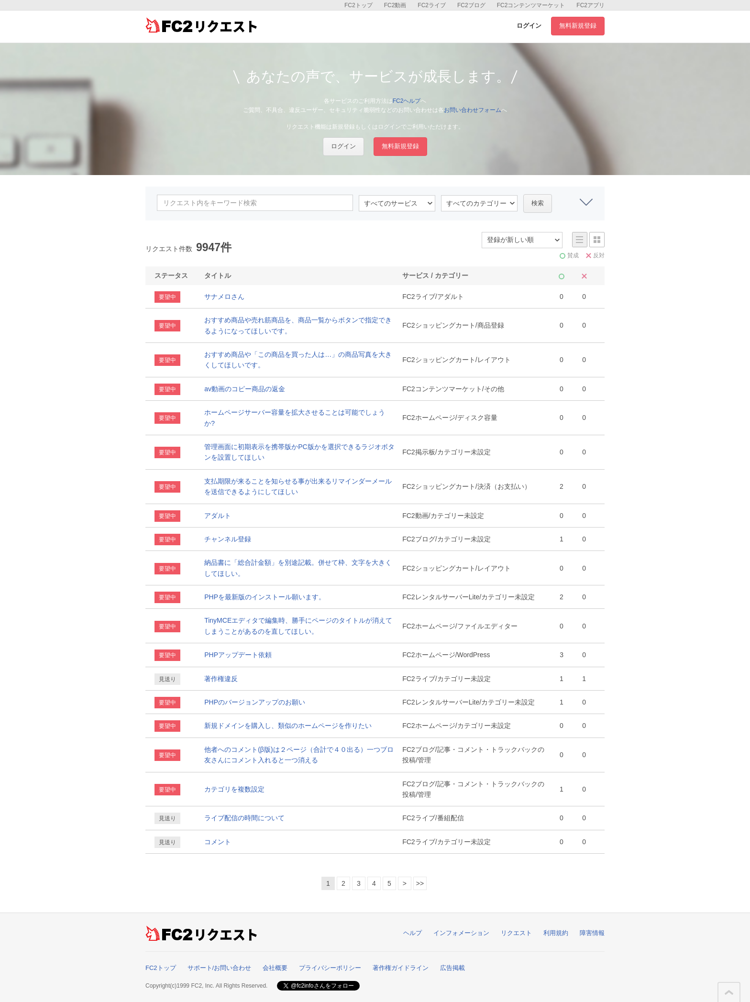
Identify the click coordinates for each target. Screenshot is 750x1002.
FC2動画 (395, 5)
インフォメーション (461, 932)
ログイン (529, 25)
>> (420, 883)
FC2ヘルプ (407, 101)
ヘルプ (412, 932)
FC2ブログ (471, 5)
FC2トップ (358, 5)
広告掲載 (452, 967)
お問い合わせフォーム (472, 110)
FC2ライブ (432, 5)
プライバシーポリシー (330, 967)
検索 (537, 203)
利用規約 (555, 932)
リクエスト (516, 932)
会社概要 (275, 967)
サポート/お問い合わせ (220, 967)
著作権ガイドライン (401, 967)
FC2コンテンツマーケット (531, 5)
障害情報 (592, 932)
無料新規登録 (577, 25)
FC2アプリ (590, 5)
